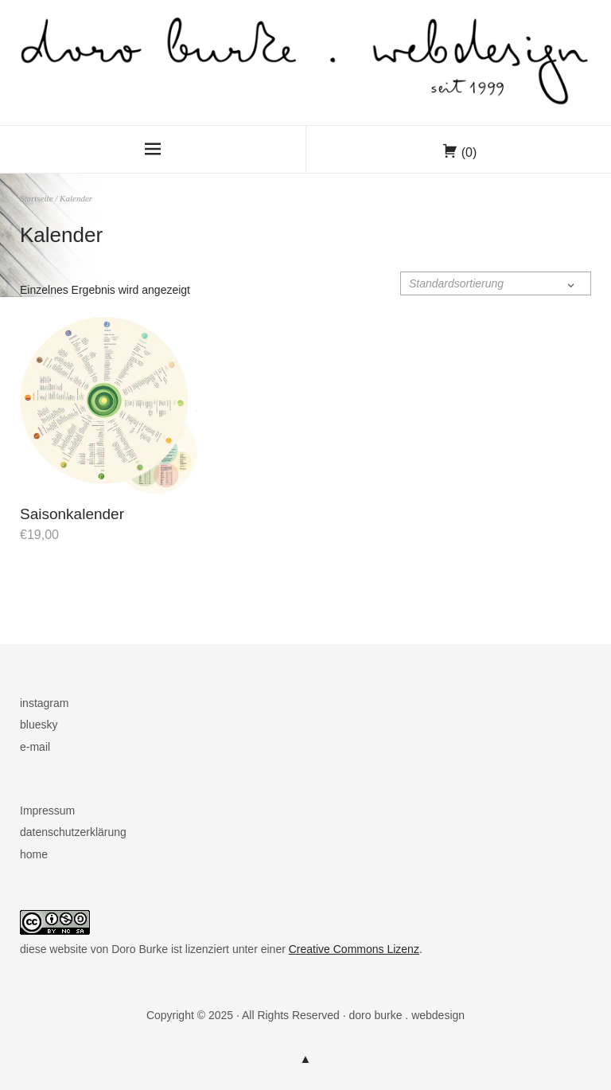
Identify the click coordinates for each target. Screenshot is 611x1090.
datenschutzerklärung (73, 832)
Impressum (47, 810)
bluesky (38, 724)
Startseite (36, 198)
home (34, 854)
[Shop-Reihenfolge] (495, 283)
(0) (469, 152)
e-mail (35, 746)
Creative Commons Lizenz (354, 949)
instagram (44, 703)
